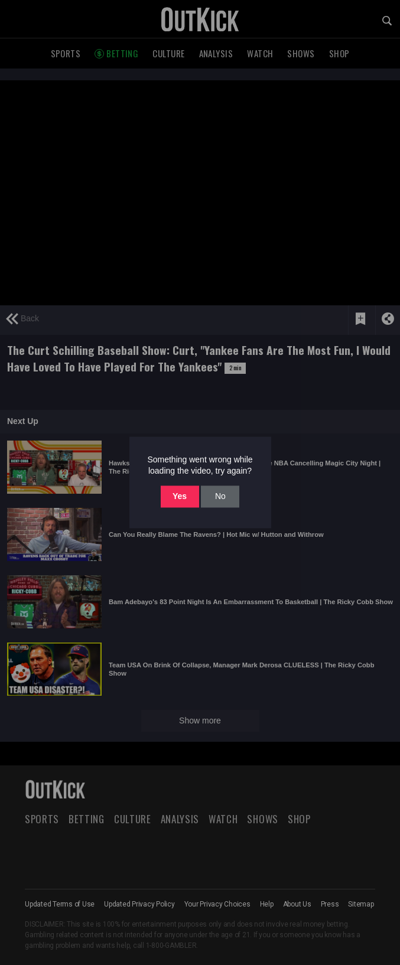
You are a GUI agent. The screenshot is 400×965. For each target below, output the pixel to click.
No (220, 496)
